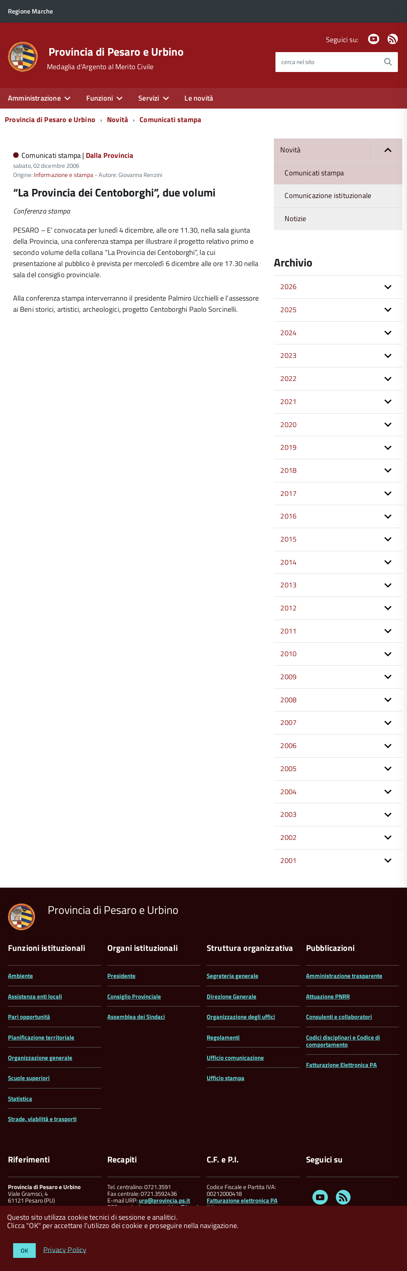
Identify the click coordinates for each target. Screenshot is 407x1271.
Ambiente (20, 975)
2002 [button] (288, 837)
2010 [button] (288, 653)
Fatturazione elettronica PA (242, 1200)
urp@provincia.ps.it (164, 1200)
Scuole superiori (29, 1077)
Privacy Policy (65, 1249)
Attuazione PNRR (328, 996)
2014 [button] (288, 562)
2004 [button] (288, 791)
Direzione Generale (231, 996)
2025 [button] (288, 309)
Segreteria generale (232, 975)
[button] (388, 150)
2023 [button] (288, 355)
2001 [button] (288, 860)
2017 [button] (288, 493)
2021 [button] (288, 401)
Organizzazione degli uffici (241, 1016)
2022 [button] (288, 378)
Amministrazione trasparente (344, 975)
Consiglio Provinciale (134, 996)
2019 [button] (288, 447)
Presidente (121, 975)
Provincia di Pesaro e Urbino (116, 51)
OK (24, 1250)
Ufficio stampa (225, 1077)
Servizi (148, 98)
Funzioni (99, 98)
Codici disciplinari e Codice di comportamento (343, 1041)
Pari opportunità (29, 1016)
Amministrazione (34, 98)
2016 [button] (288, 516)
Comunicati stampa (170, 119)
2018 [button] (288, 470)
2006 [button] (288, 745)
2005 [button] (288, 768)
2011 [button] (288, 631)
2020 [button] (288, 424)
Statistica (20, 1098)
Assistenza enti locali (35, 996)
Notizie (295, 218)
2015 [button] (288, 539)
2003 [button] (288, 814)
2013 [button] (288, 584)
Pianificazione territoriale (41, 1037)
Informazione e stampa (63, 174)
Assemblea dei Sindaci (136, 1016)
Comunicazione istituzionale (328, 195)
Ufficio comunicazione (235, 1057)
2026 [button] (288, 286)
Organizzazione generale (40, 1057)
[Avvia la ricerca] (388, 62)
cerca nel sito (297, 61)
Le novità (198, 98)
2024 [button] (288, 332)
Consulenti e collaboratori (339, 1016)
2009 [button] (288, 676)
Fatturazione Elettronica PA (341, 1064)
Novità (117, 119)
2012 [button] (288, 607)
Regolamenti (223, 1037)
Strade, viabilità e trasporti (42, 1118)
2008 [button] (288, 699)
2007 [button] (288, 722)
